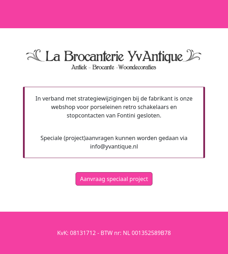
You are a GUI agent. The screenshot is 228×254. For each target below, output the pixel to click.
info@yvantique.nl (114, 146)
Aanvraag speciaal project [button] (114, 179)
